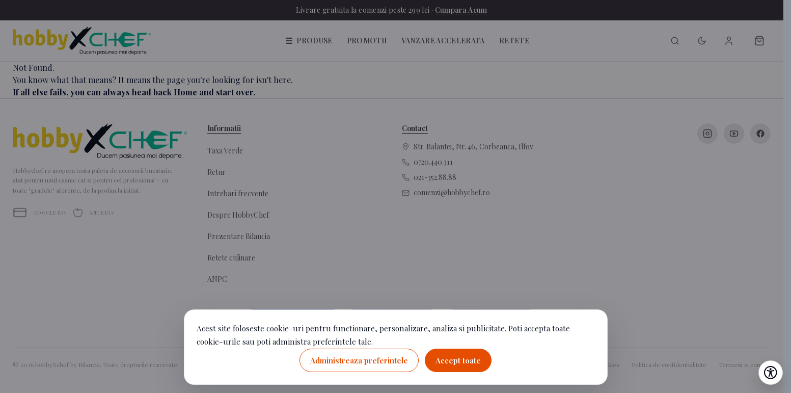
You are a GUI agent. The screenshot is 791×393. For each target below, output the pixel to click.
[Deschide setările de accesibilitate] (770, 372)
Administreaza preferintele (359, 360)
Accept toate (458, 360)
